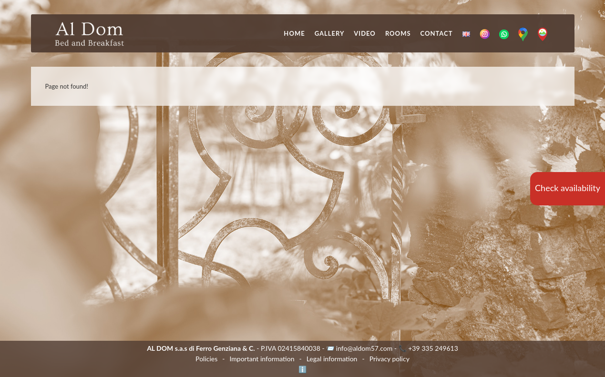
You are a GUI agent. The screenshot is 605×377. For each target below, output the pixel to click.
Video (365, 33)
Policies (206, 359)
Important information (261, 359)
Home (294, 33)
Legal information (332, 359)
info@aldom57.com (364, 348)
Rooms (398, 33)
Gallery (330, 33)
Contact (436, 33)
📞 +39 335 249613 (428, 348)
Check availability (567, 188)
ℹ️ (302, 369)
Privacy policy (389, 359)
